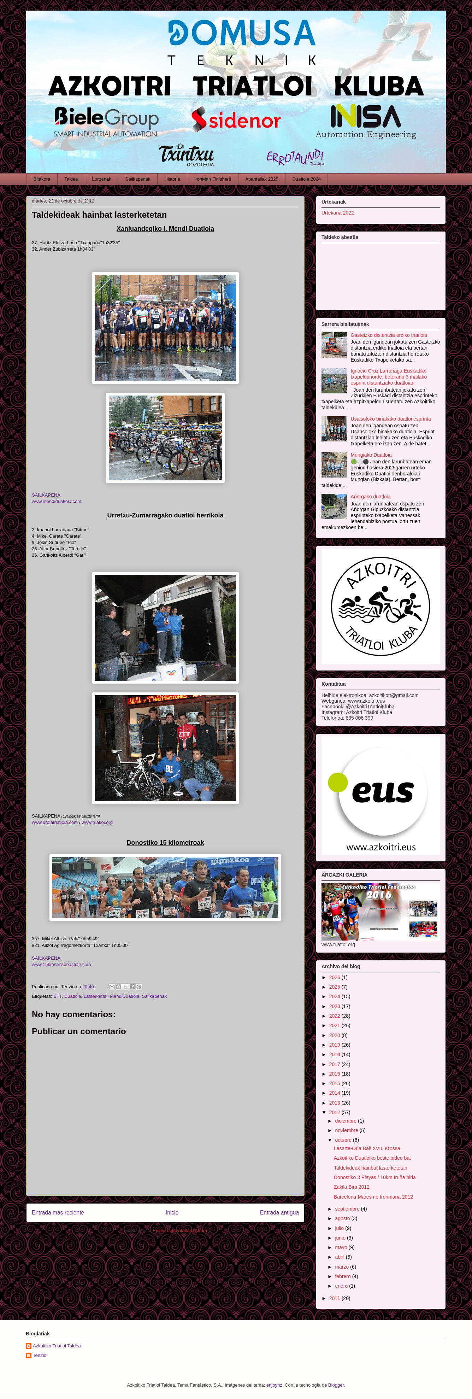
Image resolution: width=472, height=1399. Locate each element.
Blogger (336, 1385)
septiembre (348, 1209)
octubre (344, 1140)
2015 (335, 1083)
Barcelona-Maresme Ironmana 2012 (373, 1197)
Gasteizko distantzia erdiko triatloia (389, 335)
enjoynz (274, 1385)
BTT (57, 996)
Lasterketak (95, 996)
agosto (343, 1218)
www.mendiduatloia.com (56, 501)
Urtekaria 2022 (337, 213)
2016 (335, 1074)
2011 (335, 1298)
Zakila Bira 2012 (352, 1187)
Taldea (71, 179)
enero (342, 1286)
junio (341, 1238)
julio (340, 1228)
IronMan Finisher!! (212, 179)
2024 (335, 996)
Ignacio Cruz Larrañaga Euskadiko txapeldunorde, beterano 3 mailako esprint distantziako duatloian (389, 377)
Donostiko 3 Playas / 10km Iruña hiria (375, 1177)
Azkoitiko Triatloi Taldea (57, 1345)
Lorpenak (101, 179)
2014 (335, 1093)
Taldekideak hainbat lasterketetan (370, 1168)
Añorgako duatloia (371, 496)
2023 (335, 1006)
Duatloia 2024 (307, 179)
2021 (335, 1025)
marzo (342, 1267)
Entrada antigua (279, 1213)
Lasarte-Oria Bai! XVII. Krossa (367, 1148)
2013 (335, 1103)
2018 (335, 1054)
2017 (335, 1064)
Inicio (172, 1213)
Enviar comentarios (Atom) (180, 1230)
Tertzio (39, 1355)
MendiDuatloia (124, 996)
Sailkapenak (138, 179)
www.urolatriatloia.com (55, 822)
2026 (335, 977)
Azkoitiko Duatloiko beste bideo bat (372, 1158)
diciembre (346, 1121)
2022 (335, 1016)
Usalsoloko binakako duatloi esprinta (391, 419)
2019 (335, 1045)
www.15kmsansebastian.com (61, 964)
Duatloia (72, 996)
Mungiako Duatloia (371, 455)
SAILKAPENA (46, 495)
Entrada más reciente (58, 1213)
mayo (341, 1247)
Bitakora (42, 179)
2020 (335, 1035)
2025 (335, 987)
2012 (335, 1112)
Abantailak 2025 (261, 179)
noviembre (347, 1130)
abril (340, 1257)
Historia (172, 179)
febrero (343, 1276)
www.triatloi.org (97, 822)
